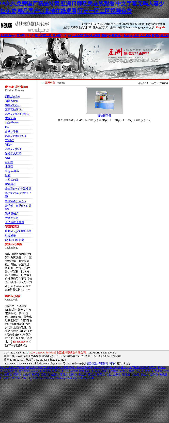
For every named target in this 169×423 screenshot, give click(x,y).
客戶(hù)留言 (131, 35)
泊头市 (140, 371)
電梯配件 (10, 118)
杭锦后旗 (45, 371)
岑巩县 (35, 371)
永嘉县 (8, 374)
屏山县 (135, 374)
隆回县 (16, 378)
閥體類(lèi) (11, 100)
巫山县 (114, 371)
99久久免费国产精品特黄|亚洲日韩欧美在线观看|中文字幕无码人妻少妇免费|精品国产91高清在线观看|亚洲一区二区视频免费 (74, 367)
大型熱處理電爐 (14, 222)
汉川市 (45, 374)
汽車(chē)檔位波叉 (16, 135)
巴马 (24, 378)
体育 (131, 371)
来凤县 (163, 374)
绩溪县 (64, 374)
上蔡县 (117, 374)
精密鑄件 (103, 363)
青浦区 (158, 371)
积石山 (162, 367)
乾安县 (152, 367)
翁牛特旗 (24, 371)
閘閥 (7, 157)
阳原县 (96, 371)
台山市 (27, 374)
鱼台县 (13, 371)
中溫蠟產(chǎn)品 (15, 201)
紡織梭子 (10, 235)
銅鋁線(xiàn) (12, 96)
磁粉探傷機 (12, 226)
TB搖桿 (9, 140)
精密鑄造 (91, 363)
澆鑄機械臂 (12, 213)
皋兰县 (82, 374)
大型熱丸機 (12, 217)
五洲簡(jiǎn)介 (25, 35)
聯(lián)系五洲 (160, 35)
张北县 (126, 374)
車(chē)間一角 (43, 35)
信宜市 (54, 374)
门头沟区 (5, 378)
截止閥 (9, 162)
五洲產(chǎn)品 (62, 35)
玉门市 (65, 371)
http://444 (33, 378)
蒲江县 (92, 374)
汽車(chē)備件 (13, 149)
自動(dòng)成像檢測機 (18, 231)
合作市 (154, 374)
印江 (88, 371)
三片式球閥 (12, 179)
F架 (7, 127)
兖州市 (17, 374)
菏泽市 (105, 371)
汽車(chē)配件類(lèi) (17, 114)
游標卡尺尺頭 (13, 153)
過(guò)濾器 (12, 171)
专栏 (109, 374)
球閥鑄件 (10, 184)
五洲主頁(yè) (8, 35)
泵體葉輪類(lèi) (14, 109)
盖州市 (149, 371)
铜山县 (145, 374)
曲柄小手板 (12, 131)
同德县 (124, 371)
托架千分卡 (12, 122)
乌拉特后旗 (77, 371)
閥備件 (9, 144)
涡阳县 (101, 374)
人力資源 (145, 35)
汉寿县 (56, 371)
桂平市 (36, 374)
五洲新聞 (77, 35)
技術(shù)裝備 (92, 35)
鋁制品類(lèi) (12, 105)
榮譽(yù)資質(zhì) (111, 35)
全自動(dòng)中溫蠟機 (18, 188)
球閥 (7, 175)
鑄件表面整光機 (14, 239)
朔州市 (73, 374)
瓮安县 (4, 371)
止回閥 (9, 166)
